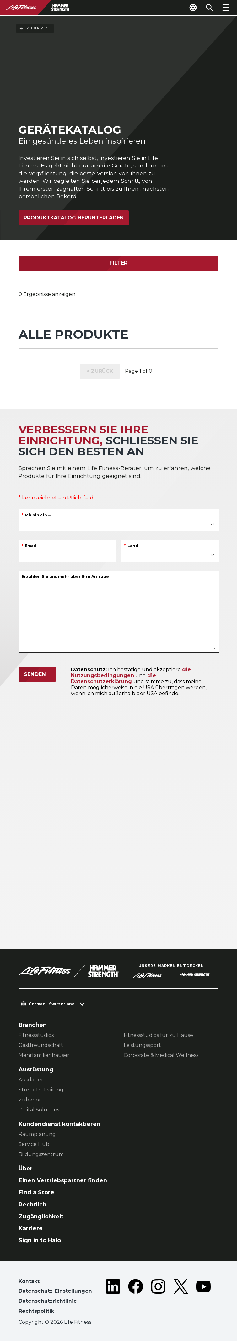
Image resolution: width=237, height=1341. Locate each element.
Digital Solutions (39, 1110)
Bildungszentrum (41, 1154)
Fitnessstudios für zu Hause (158, 1035)
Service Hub (34, 1144)
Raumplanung (37, 1134)
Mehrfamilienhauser (44, 1055)
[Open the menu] (225, 7)
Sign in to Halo (40, 1240)
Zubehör (30, 1100)
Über (26, 1168)
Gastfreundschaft (41, 1045)
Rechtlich (32, 1204)
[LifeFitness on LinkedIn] (113, 1297)
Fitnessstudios (36, 1035)
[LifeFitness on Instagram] (158, 1297)
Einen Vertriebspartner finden (63, 1180)
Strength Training (41, 1090)
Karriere (31, 1228)
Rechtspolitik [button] (36, 1311)
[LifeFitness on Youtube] (203, 1297)
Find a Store (36, 1192)
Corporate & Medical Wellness (161, 1055)
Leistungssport (142, 1045)
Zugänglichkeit (41, 1216)
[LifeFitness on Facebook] (135, 1297)
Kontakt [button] (29, 1281)
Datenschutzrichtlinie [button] (48, 1301)
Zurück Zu (35, 28)
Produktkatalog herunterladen (74, 218)
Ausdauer (31, 1080)
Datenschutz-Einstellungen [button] (55, 1291)
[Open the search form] (209, 7)
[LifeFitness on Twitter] (180, 1297)
